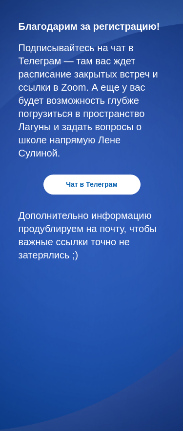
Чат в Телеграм (92, 184)
